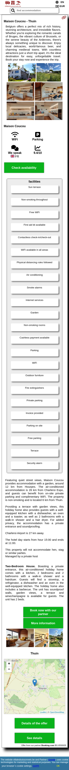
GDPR (36, 766)
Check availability (24, 167)
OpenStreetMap (57, 712)
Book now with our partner (43, 612)
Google (51, 759)
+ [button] (9, 664)
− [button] (9, 669)
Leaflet (43, 712)
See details (34, 738)
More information (43, 623)
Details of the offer (34, 723)
